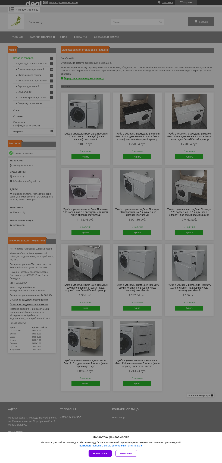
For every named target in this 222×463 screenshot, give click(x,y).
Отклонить (126, 453)
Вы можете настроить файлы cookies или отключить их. (109, 445)
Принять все (100, 453)
